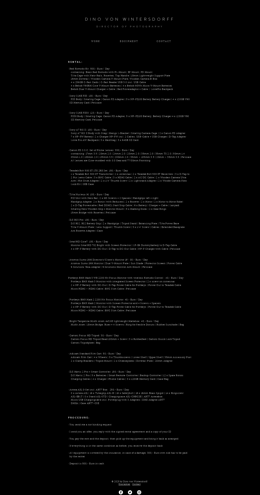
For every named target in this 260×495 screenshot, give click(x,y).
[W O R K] (95, 41)
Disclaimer (124, 484)
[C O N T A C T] (163, 41)
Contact (136, 484)
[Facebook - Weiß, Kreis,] (121, 492)
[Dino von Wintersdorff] (139, 492)
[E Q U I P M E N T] (128, 41)
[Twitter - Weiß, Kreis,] (130, 492)
